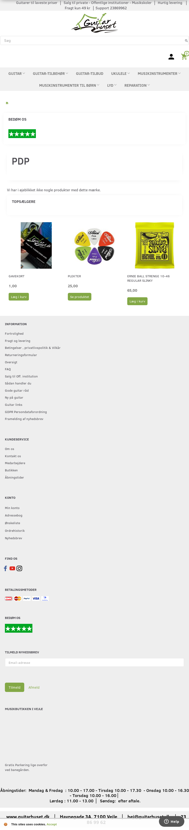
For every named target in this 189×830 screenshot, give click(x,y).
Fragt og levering (17, 340)
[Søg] (186, 40)
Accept (52, 824)
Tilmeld (15, 687)
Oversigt (11, 362)
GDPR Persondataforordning (26, 411)
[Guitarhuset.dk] (94, 22)
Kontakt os (13, 455)
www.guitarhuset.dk (28, 816)
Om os (9, 448)
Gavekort (16, 276)
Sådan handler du (18, 383)
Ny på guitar (14, 397)
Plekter (74, 276)
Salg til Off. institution (21, 376)
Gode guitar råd (17, 390)
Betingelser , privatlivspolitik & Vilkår (33, 347)
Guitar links (13, 404)
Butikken (11, 470)
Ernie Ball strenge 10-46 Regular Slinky (148, 278)
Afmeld (34, 687)
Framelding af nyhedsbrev (24, 418)
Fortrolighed (14, 333)
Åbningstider (14, 477)
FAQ (8, 369)
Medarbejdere (15, 462)
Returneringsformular (21, 354)
